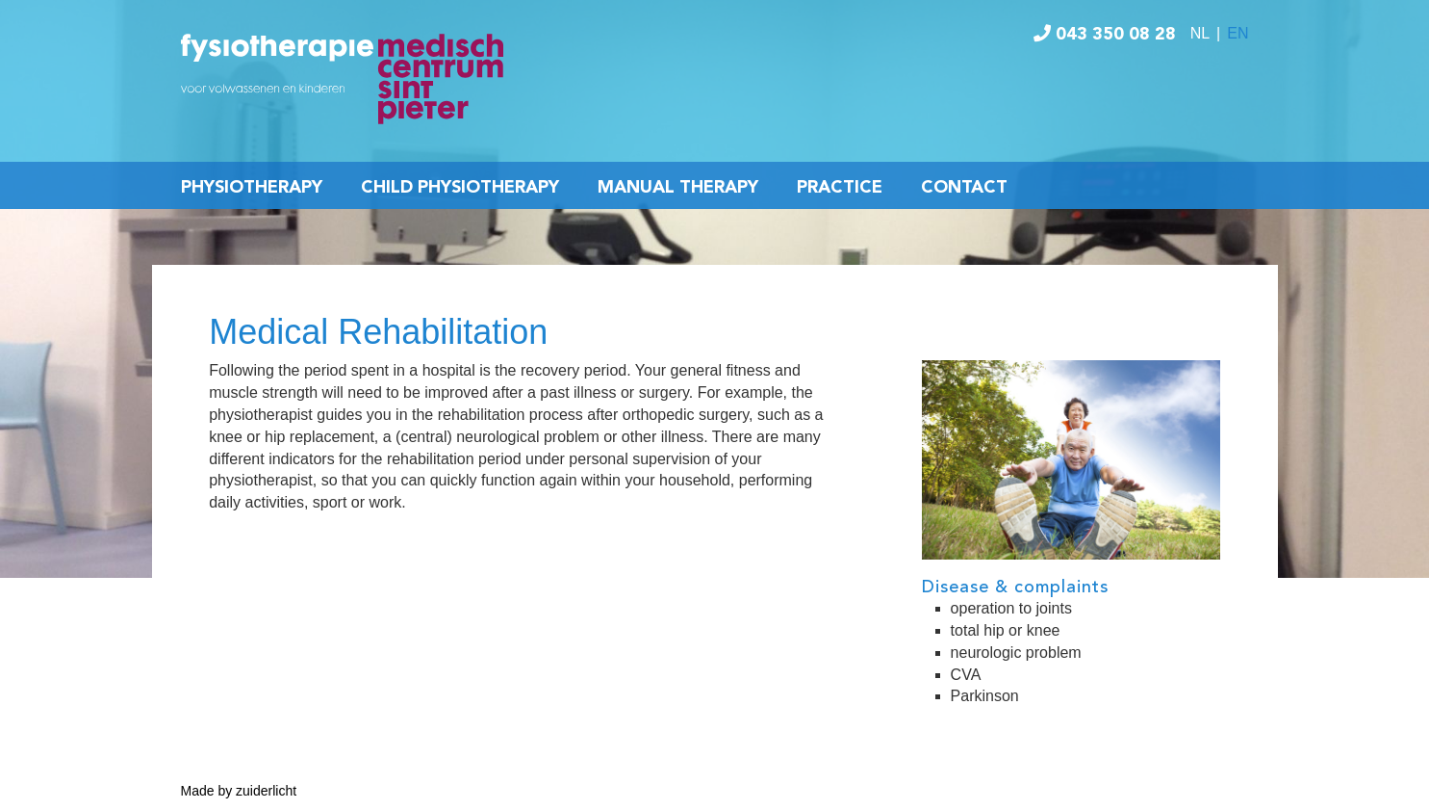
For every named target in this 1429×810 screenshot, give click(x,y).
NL (1200, 33)
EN (1237, 33)
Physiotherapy (251, 187)
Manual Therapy (678, 187)
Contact (964, 187)
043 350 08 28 (1104, 34)
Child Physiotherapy (460, 187)
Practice (839, 187)
